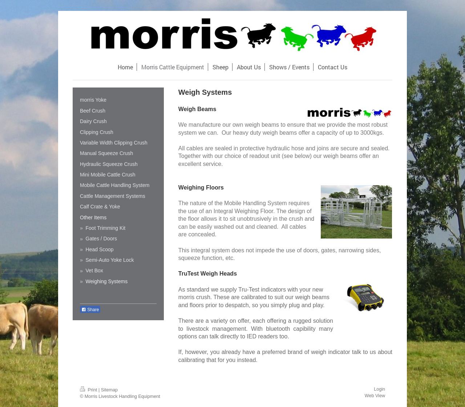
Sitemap (109, 389)
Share (90, 309)
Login (379, 389)
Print (89, 389)
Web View (375, 395)
